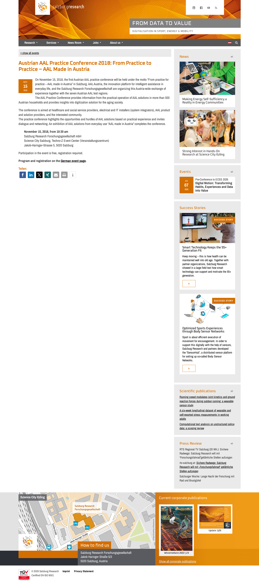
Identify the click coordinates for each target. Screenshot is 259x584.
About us (115, 43)
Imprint (66, 571)
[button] (22, 175)
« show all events (29, 53)
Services (51, 43)
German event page (73, 161)
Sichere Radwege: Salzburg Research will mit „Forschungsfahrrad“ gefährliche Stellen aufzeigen (206, 467)
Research (29, 43)
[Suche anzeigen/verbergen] (236, 42)
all (232, 57)
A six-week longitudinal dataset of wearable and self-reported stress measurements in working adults (205, 414)
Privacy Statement (83, 571)
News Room (74, 43)
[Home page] (42, 7)
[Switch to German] (229, 43)
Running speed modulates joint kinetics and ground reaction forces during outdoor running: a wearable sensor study (207, 401)
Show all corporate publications (177, 561)
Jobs (95, 43)
